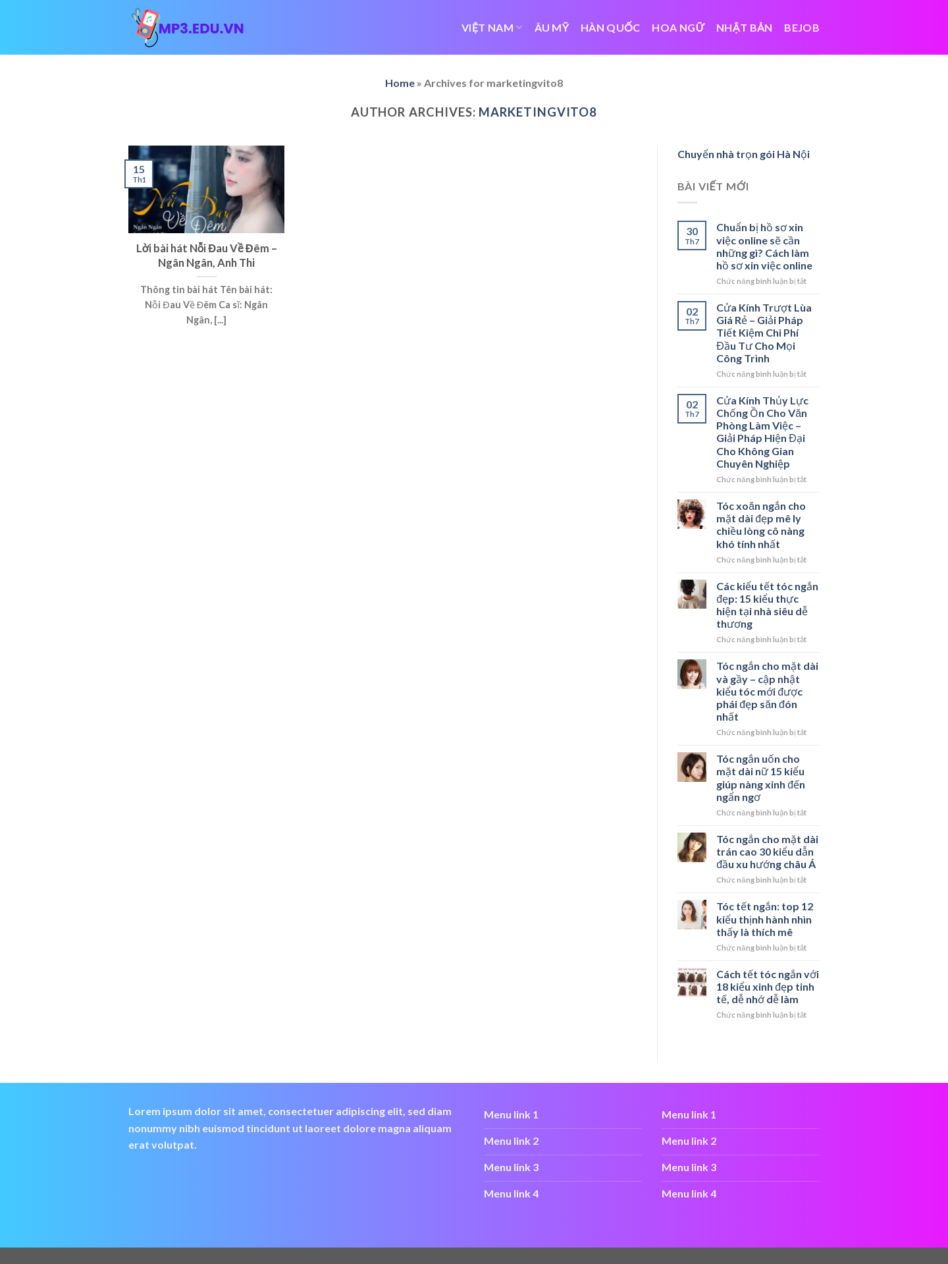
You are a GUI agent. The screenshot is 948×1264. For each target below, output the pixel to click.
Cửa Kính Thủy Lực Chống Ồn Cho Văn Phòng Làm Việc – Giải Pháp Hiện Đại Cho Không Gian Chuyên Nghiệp (762, 432)
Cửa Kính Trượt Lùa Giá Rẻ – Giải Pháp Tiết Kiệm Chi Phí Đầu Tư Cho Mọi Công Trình (764, 332)
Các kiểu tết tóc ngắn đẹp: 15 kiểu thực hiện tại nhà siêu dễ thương (767, 605)
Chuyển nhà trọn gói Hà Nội (743, 154)
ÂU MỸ (552, 27)
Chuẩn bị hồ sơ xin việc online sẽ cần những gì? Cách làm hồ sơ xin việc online (764, 246)
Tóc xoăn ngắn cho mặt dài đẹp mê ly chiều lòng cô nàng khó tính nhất (761, 524)
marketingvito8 (538, 112)
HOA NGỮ (678, 27)
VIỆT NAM (491, 27)
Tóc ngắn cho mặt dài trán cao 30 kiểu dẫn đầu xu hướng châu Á (767, 851)
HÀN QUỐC (610, 27)
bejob (802, 27)
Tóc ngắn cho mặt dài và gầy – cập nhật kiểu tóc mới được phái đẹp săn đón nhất (767, 691)
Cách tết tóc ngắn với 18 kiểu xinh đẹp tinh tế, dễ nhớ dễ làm (767, 986)
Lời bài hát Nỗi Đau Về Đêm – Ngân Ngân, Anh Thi (206, 255)
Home (400, 82)
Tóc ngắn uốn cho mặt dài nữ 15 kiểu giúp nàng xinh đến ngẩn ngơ (760, 777)
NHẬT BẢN (744, 27)
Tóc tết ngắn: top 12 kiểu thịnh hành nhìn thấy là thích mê (764, 918)
